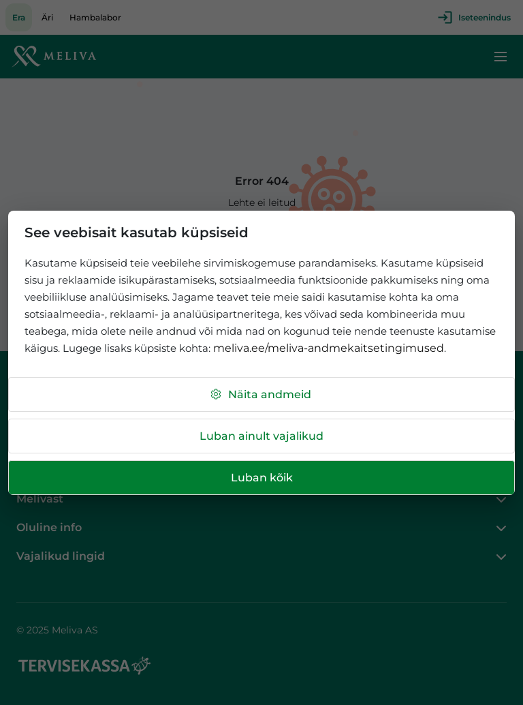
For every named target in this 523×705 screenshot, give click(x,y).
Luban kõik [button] (262, 477)
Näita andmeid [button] (260, 394)
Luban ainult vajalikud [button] (261, 436)
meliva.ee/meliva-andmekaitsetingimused (328, 348)
